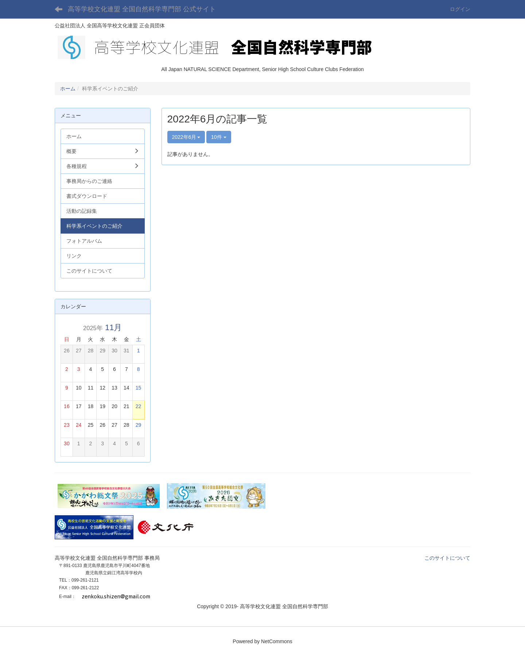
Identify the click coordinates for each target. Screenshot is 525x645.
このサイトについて (447, 558)
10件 (218, 137)
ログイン (460, 9)
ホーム (67, 88)
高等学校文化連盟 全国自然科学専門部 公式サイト (142, 9)
